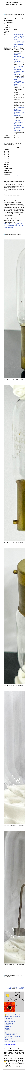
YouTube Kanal (10, 1041)
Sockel (7, 1028)
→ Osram (20, 988)
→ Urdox (17, 176)
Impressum (17, 2)
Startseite (9, 2)
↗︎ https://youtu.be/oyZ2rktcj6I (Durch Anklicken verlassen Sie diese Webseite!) (13, 225)
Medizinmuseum (10, 1034)
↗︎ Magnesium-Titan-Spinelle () (19, 124)
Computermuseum (11, 1033)
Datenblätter (9, 1025)
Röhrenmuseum (10, 1021)
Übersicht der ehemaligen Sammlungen (13, 1037)
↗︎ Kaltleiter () (19, 82)
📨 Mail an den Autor (10, 1044)
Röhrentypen (9, 1023)
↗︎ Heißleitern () (19, 70)
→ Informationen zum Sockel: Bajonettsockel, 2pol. (19, 36)
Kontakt (19, 4)
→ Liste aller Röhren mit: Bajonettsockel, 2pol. (19, 43)
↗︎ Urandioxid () (19, 56)
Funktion (7, 1029)
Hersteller (8, 1026)
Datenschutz (10, 4)
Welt (6, 1039)
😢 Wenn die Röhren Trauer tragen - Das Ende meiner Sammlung (14, 1016)
